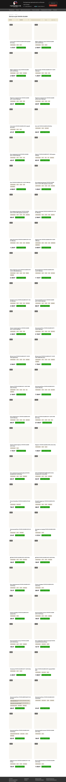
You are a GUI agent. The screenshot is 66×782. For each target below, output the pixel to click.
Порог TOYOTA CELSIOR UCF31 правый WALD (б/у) (45, 669)
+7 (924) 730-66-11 (39, 6)
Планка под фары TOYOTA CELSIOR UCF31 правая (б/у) (19, 613)
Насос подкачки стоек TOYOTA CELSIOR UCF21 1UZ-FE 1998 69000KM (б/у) (20, 270)
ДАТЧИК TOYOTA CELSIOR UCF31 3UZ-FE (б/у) (20, 557)
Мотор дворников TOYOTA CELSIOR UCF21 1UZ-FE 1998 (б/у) (44, 270)
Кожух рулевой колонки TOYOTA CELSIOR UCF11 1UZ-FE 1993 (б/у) (44, 300)
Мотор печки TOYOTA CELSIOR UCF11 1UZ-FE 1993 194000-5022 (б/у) (45, 357)
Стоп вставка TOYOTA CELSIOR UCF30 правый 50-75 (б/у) (20, 42)
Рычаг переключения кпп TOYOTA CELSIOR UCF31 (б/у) (44, 761)
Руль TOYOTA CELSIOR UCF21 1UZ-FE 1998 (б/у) (20, 182)
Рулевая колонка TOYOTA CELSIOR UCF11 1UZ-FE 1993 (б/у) (20, 300)
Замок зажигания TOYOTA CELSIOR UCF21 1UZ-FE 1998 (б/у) (45, 212)
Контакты (25, 779)
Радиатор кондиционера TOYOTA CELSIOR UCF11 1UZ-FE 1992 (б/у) (19, 98)
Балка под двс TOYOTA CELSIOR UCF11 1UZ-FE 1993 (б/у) (45, 70)
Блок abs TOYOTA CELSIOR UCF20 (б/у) (43, 126)
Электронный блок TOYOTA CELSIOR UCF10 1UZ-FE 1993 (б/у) (44, 387)
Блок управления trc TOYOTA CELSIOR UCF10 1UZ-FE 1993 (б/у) (20, 417)
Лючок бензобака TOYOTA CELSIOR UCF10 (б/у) (20, 502)
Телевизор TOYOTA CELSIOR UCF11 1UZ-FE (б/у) (20, 669)
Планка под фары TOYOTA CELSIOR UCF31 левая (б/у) (44, 585)
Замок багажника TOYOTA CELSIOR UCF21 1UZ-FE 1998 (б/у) (20, 240)
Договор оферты (53, 5)
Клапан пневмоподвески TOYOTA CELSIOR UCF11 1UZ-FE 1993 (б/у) (19, 328)
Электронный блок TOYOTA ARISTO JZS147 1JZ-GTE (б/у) (20, 698)
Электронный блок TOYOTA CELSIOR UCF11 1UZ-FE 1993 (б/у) (44, 328)
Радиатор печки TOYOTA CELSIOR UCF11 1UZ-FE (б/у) (20, 761)
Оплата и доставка (38, 778)
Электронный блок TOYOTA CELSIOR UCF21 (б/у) (20, 530)
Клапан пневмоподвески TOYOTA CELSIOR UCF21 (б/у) (19, 445)
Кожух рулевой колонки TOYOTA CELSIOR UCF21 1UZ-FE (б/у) (44, 613)
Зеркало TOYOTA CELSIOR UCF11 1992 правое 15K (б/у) (45, 155)
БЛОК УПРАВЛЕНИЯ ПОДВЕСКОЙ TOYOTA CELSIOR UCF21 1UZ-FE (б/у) (44, 473)
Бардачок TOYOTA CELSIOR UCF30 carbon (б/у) (45, 444)
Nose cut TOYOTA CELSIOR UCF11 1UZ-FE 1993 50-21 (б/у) (45, 417)
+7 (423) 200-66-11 (27, 6)
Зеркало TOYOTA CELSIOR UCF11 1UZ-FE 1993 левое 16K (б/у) (20, 387)
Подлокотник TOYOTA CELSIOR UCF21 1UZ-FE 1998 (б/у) (45, 240)
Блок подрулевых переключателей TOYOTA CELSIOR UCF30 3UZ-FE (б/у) (45, 641)
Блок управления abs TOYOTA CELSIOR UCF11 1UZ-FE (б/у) (20, 585)
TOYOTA (16, 14)
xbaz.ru (15, 781)
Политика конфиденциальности (51, 779)
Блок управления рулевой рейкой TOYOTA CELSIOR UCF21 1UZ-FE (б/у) (19, 473)
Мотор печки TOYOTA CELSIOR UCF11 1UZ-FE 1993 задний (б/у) (20, 357)
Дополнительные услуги (50, 778)
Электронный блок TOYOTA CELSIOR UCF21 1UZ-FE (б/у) (44, 698)
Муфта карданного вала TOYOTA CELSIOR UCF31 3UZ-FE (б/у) (44, 42)
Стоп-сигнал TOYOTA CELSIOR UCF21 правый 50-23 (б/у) (20, 126)
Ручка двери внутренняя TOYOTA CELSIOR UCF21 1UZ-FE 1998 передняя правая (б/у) (19, 212)
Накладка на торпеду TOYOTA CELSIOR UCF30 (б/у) (45, 530)
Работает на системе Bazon (13, 779)
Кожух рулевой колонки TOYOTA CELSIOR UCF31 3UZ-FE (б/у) (19, 641)
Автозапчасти (11, 14)
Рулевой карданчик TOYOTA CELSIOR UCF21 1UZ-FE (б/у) (45, 502)
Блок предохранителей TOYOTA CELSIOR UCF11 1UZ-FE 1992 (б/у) (19, 155)
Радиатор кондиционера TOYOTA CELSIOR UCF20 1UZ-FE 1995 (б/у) (44, 98)
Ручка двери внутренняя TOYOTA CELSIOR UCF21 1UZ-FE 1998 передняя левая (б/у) (44, 183)
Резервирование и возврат (39, 779)
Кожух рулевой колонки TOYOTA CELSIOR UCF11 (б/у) (44, 731)
